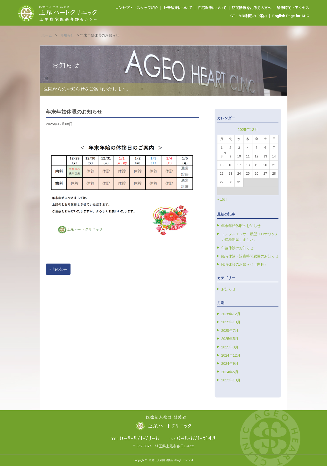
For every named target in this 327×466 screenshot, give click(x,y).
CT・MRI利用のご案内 (248, 16)
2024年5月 (229, 372)
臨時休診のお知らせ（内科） (244, 264)
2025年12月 (230, 314)
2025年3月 (229, 347)
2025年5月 (229, 339)
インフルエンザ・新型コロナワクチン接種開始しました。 (249, 237)
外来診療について (178, 8)
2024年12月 (230, 355)
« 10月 (222, 199)
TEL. (135, 439)
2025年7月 (229, 330)
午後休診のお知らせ (237, 248)
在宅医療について (212, 8)
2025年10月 (230, 322)
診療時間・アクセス (293, 8)
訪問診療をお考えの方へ (251, 8)
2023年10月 (230, 380)
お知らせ (228, 289)
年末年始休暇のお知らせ (241, 226)
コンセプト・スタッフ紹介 (136, 8)
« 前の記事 (58, 269)
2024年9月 (229, 363)
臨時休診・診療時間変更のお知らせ (249, 256)
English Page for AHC (290, 16)
